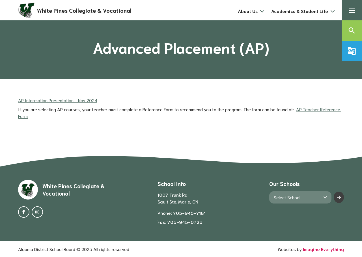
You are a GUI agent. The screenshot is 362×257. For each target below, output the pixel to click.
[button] (352, 10)
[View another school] (300, 197)
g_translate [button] (352, 51)
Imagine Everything (323, 249)
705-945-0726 (184, 222)
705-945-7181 (189, 213)
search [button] (352, 30)
